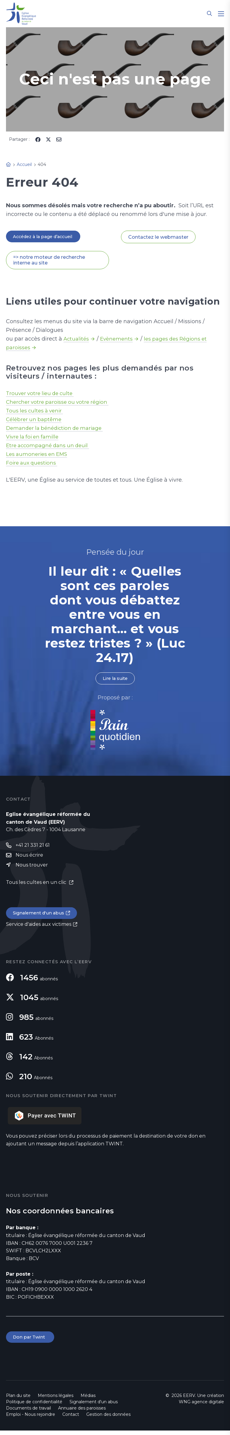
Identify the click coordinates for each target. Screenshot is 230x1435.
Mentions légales (55, 1400)
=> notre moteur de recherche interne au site (49, 261)
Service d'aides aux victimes (38, 928)
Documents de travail (28, 1412)
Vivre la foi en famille (34, 437)
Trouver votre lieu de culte (42, 394)
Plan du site (18, 1400)
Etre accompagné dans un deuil (50, 446)
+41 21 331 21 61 (33, 847)
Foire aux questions (33, 463)
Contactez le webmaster (158, 237)
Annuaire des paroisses (82, 1412)
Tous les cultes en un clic (36, 885)
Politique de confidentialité (34, 1406)
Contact (70, 1419)
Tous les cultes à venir (36, 411)
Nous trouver (32, 867)
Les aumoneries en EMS (38, 455)
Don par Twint (31, 1341)
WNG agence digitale (201, 1406)
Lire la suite (115, 680)
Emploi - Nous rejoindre (30, 1419)
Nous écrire (29, 857)
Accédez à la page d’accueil (47, 237)
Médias (88, 1400)
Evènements (119, 339)
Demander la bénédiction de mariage (58, 429)
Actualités (76, 339)
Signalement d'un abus (41, 916)
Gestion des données (108, 1419)
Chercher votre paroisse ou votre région (60, 403)
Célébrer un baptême (35, 420)
